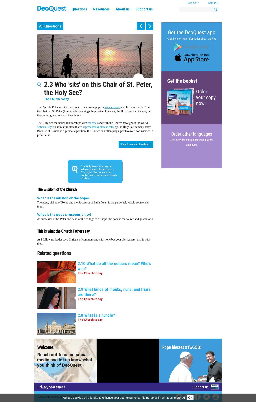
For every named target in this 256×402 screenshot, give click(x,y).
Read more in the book (136, 144)
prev (141, 26)
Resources (101, 9)
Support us (144, 9)
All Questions (50, 26)
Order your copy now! (206, 97)
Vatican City (44, 127)
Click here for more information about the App (191, 38)
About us (123, 9)
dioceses (93, 122)
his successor (112, 107)
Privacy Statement (51, 387)
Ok (190, 397)
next (149, 26)
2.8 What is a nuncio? (96, 315)
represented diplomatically (98, 127)
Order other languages (191, 134)
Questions (79, 9)
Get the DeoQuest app (191, 32)
